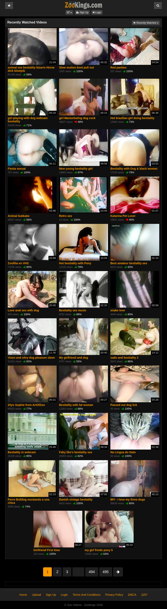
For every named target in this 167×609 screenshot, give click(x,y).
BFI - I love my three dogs (127, 499)
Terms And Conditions (86, 594)
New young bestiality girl (76, 168)
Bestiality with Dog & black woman (133, 168)
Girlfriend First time (46, 550)
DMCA (132, 594)
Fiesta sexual (17, 168)
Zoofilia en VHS (18, 263)
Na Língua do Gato (123, 452)
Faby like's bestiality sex (75, 452)
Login (97, 12)
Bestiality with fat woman (76, 405)
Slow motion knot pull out (76, 67)
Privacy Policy (114, 594)
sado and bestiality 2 (124, 357)
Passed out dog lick (123, 405)
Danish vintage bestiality (75, 499)
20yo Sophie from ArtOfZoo (26, 405)
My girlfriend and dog (73, 357)
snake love (117, 310)
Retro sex (65, 216)
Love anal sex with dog (23, 310)
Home (23, 594)
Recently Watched (146, 22)
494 (92, 572)
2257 (144, 594)
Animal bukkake (19, 216)
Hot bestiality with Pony (75, 263)
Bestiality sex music (72, 310)
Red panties (118, 67)
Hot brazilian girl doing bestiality (132, 118)
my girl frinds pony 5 (99, 550)
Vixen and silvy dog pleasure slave (31, 357)
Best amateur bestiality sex (128, 263)
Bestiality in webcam (22, 452)
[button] (69, 12)
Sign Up (82, 12)
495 (106, 572)
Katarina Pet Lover (123, 216)
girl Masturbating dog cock (77, 118)
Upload (36, 594)
